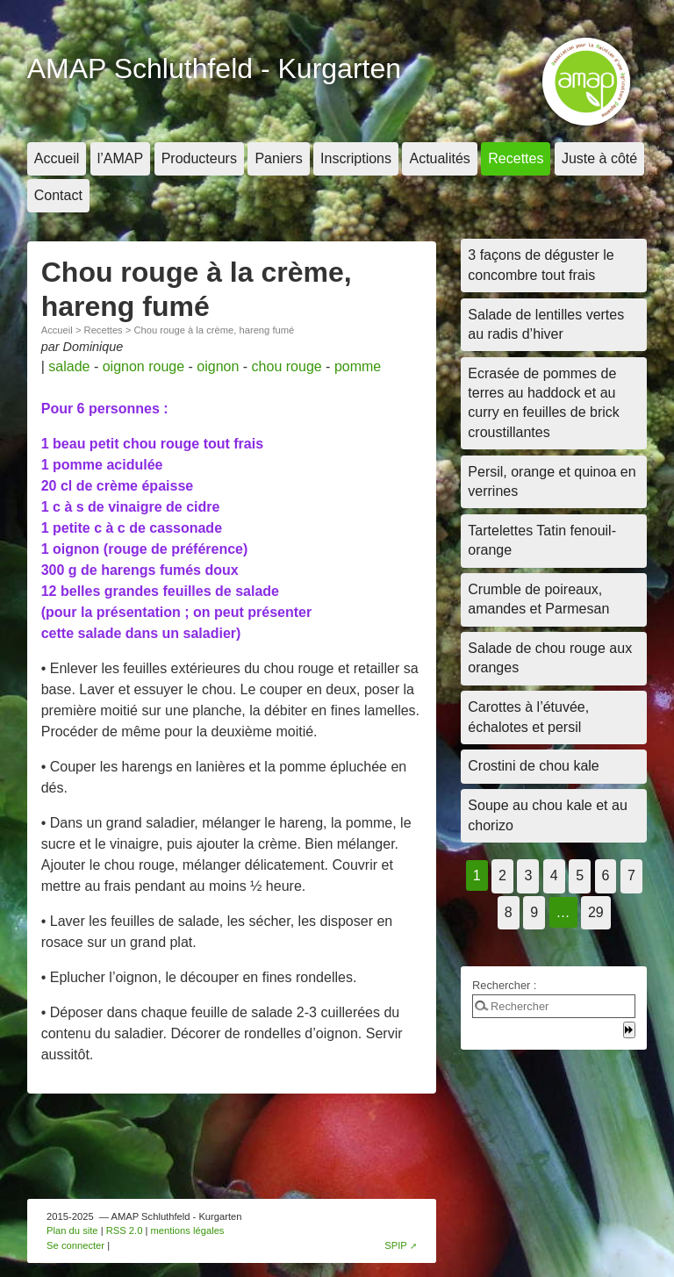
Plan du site (72, 1230)
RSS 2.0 (124, 1230)
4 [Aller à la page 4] (554, 875)
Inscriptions (355, 158)
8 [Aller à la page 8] (509, 912)
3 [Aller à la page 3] (528, 875)
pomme (357, 366)
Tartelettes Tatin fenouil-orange (542, 540)
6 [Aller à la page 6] (606, 875)
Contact (58, 195)
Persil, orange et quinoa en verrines (551, 481)
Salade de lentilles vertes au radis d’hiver (546, 324)
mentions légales (188, 1230)
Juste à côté (599, 158)
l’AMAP (120, 158)
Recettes (515, 158)
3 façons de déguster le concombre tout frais (540, 265)
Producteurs (199, 158)
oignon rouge (143, 366)
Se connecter (75, 1245)
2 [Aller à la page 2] (502, 875)
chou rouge (287, 366)
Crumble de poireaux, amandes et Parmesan (538, 599)
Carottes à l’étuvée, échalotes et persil (528, 716)
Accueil (57, 158)
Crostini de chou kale (533, 765)
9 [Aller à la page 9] (534, 912)
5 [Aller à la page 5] (580, 875)
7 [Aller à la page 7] (631, 875)
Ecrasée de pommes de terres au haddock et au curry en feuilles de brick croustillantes (544, 403)
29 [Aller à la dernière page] (596, 912)
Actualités (439, 158)
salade (69, 366)
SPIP (395, 1245)
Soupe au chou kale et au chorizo (547, 815)
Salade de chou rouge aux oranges (550, 658)
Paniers (278, 158)
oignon (218, 366)
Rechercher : (504, 985)
